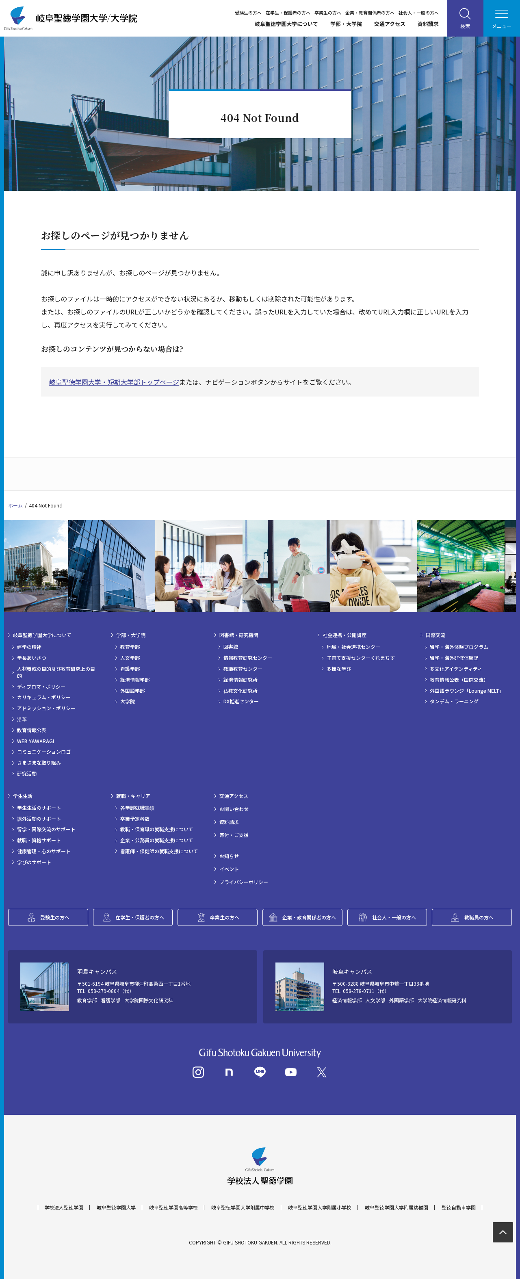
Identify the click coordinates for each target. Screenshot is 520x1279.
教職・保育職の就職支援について (156, 829)
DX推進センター (241, 701)
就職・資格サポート (39, 840)
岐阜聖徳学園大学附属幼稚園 (396, 1207)
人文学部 (130, 658)
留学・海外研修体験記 (454, 658)
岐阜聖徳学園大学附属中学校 (243, 1207)
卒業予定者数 (135, 818)
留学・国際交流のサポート (46, 829)
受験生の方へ (248, 12)
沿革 (22, 719)
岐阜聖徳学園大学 (116, 1207)
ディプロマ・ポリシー (41, 686)
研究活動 (27, 773)
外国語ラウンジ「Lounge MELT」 (467, 690)
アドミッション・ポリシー (46, 708)
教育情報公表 (31, 730)
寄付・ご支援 (234, 834)
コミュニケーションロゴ (44, 751)
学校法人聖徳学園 (63, 1207)
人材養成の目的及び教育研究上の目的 (56, 672)
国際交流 (435, 635)
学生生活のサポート (39, 807)
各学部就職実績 (137, 807)
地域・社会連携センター (353, 647)
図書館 (230, 647)
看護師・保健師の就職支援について (159, 851)
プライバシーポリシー (243, 882)
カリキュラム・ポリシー (44, 697)
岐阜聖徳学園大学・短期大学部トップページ (114, 382)
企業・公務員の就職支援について (156, 840)
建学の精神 (29, 647)
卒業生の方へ (327, 12)
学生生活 (22, 795)
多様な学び (339, 669)
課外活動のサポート (39, 818)
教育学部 (130, 647)
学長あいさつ (31, 658)
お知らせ (229, 856)
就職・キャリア (133, 795)
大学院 (127, 701)
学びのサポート (34, 862)
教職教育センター (242, 669)
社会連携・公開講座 (344, 635)
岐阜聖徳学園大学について (286, 24)
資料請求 (428, 24)
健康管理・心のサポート (44, 851)
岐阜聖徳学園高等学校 (173, 1207)
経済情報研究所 (240, 679)
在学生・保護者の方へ (288, 12)
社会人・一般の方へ (419, 12)
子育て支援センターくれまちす (361, 658)
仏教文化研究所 (240, 690)
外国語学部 (132, 690)
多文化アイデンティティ (456, 669)
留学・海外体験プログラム (459, 647)
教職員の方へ (479, 917)
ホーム (15, 505)
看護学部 (130, 669)
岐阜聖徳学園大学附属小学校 (319, 1207)
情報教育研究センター (247, 658)
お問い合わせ (234, 808)
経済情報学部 (135, 679)
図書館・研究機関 (238, 635)
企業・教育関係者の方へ (369, 12)
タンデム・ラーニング (454, 701)
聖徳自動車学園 (459, 1207)
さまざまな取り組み (39, 762)
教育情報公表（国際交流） (459, 679)
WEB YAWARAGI (35, 741)
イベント (229, 869)
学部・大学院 (346, 24)
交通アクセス (389, 24)
